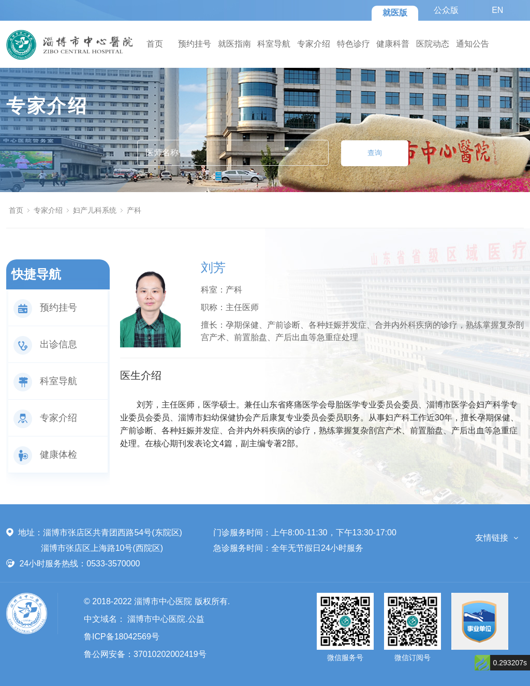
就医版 (394, 12)
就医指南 (234, 43)
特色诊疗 (353, 43)
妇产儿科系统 (94, 210)
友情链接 (491, 537)
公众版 (446, 10)
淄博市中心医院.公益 (165, 619)
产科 (134, 210)
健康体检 (45, 454)
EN (497, 10)
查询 (374, 153)
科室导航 (273, 43)
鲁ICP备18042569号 (121, 636)
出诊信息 (45, 344)
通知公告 (472, 43)
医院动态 (432, 43)
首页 (154, 43)
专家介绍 (313, 43)
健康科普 (392, 43)
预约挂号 (194, 43)
